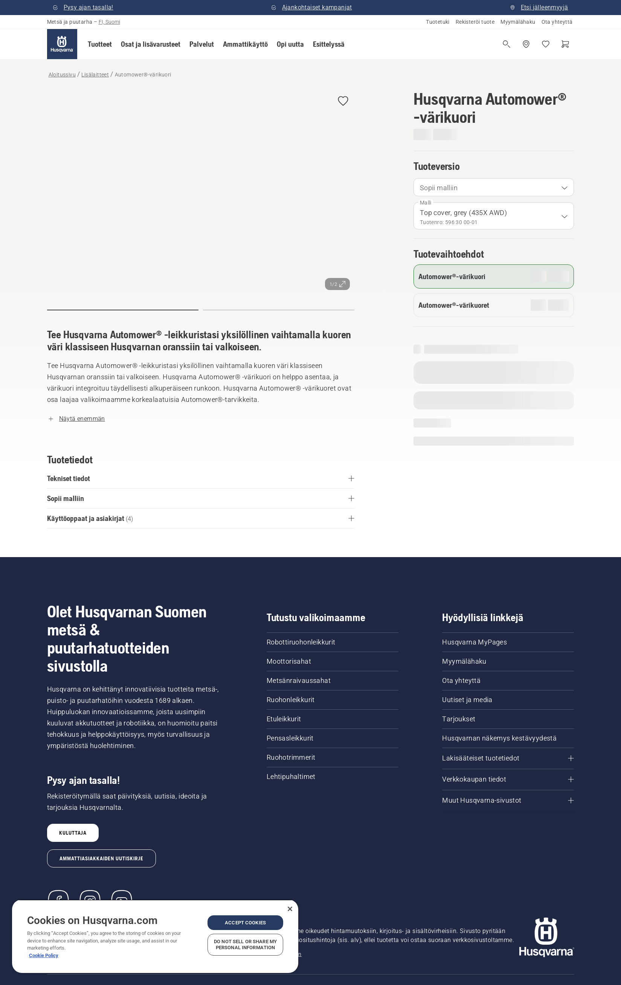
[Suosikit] (546, 44)
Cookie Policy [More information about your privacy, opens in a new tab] (43, 955)
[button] (99, 44)
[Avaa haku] (506, 44)
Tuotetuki (438, 22)
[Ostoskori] (565, 44)
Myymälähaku (517, 22)
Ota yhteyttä (557, 22)
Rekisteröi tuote (475, 22)
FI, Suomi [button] (109, 22)
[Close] (290, 909)
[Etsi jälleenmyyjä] (526, 44)
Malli (426, 203)
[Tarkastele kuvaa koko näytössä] (201, 192)
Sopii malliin (439, 188)
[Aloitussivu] (62, 44)
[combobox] (493, 187)
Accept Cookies (245, 922)
